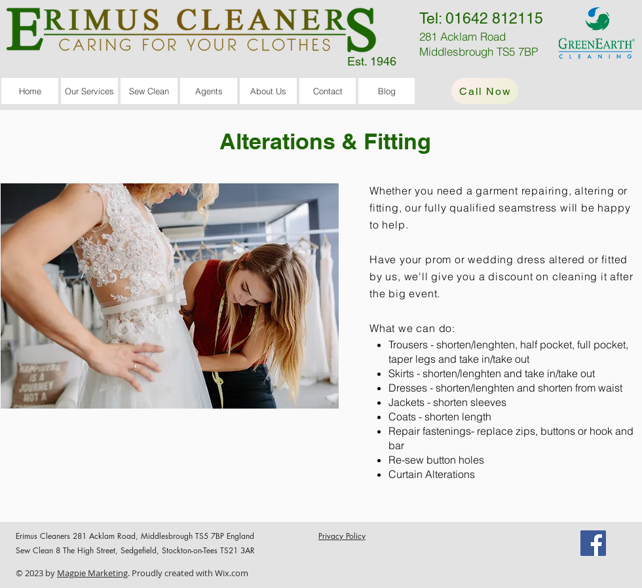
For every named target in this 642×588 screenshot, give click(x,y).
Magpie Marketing (92, 573)
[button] (89, 91)
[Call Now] (484, 91)
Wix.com (231, 573)
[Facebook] (593, 543)
